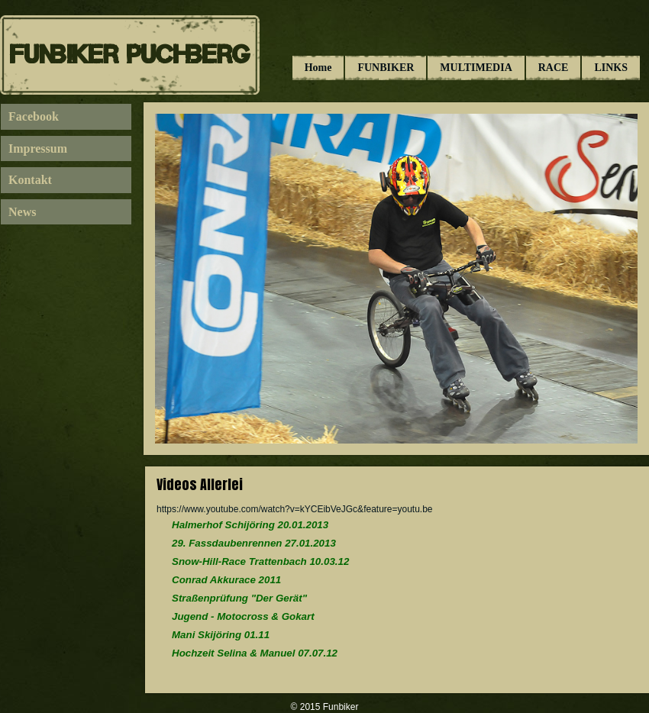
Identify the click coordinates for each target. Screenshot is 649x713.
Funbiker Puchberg (130, 54)
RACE (553, 67)
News (22, 211)
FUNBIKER (385, 67)
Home (318, 67)
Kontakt (30, 179)
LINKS (611, 67)
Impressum (37, 148)
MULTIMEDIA (476, 67)
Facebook (33, 116)
